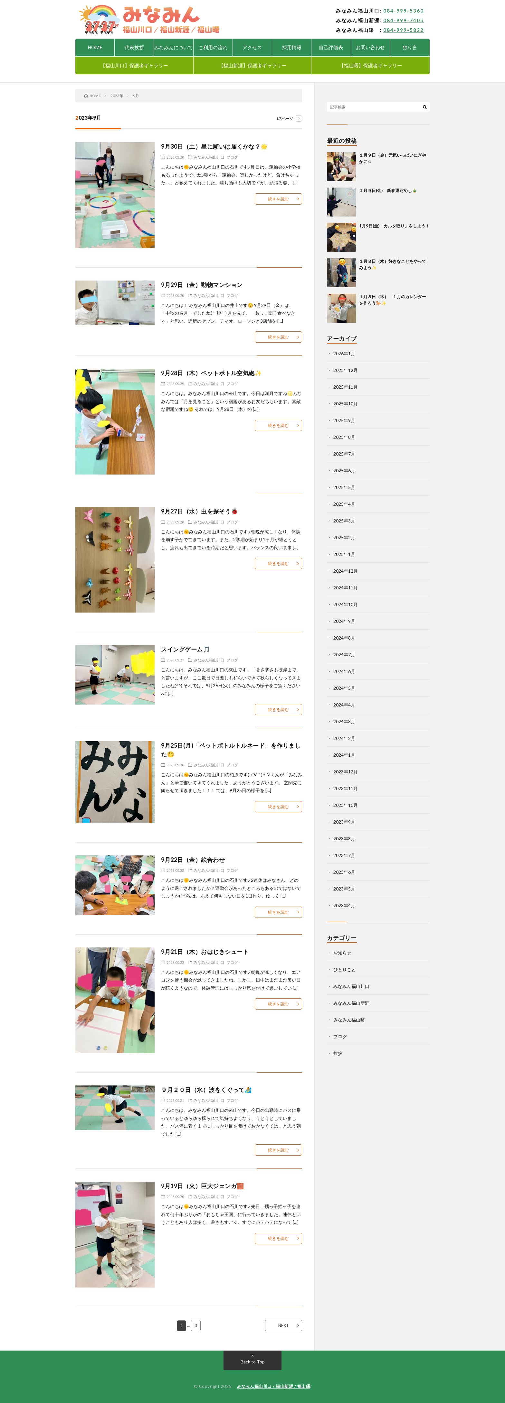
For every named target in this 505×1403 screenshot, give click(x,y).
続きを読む (278, 198)
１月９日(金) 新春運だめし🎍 (388, 190)
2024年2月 (344, 738)
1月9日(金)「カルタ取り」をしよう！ (394, 225)
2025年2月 (344, 537)
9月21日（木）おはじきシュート (205, 951)
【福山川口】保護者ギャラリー (134, 65)
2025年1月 (344, 554)
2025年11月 (345, 387)
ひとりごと (344, 969)
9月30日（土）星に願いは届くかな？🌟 (214, 146)
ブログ (232, 157)
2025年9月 (344, 420)
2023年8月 (344, 838)
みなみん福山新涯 (351, 1003)
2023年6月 (344, 872)
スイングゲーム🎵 (185, 649)
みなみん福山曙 (349, 1019)
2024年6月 (344, 671)
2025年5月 (344, 487)
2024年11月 (345, 587)
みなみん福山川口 (209, 157)
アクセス (252, 47)
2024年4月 (344, 704)
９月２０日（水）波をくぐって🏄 (206, 1089)
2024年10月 (345, 604)
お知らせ (342, 952)
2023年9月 (344, 822)
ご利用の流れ (212, 47)
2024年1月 (344, 755)
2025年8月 (344, 437)
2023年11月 (345, 788)
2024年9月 (344, 621)
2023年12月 (345, 771)
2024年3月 (344, 721)
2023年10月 (345, 805)
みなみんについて (173, 47)
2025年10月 (345, 403)
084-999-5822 (403, 30)
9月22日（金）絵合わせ (193, 859)
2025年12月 (345, 370)
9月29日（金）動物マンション (202, 284)
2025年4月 (344, 504)
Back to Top (253, 1361)
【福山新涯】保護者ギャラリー (252, 65)
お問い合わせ (370, 47)
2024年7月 (344, 654)
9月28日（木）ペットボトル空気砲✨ (211, 372)
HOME (95, 47)
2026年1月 (344, 353)
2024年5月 (344, 688)
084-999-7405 (403, 20)
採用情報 (291, 47)
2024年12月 (345, 571)
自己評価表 (331, 47)
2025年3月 (344, 520)
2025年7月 (344, 454)
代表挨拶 (134, 47)
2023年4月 (344, 905)
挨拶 (337, 1053)
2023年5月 (344, 888)
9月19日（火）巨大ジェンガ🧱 (202, 1185)
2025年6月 (344, 470)
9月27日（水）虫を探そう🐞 (199, 511)
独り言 (410, 47)
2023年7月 (344, 855)
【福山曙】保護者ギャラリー (370, 65)
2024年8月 (344, 638)
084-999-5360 (403, 11)
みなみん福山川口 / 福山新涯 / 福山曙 (273, 1386)
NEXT (283, 1325)
